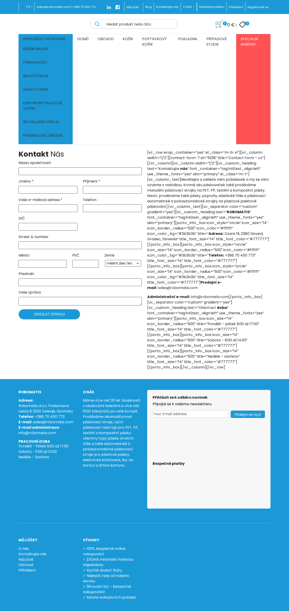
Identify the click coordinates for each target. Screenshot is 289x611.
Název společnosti (35, 162)
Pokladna (187, 39)
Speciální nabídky (249, 41)
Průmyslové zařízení (43, 135)
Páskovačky (35, 62)
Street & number (34, 236)
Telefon (89, 199)
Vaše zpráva (30, 292)
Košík (128, 39)
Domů (83, 39)
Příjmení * (91, 181)
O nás (24, 548)
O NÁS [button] (188, 7)
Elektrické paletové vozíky (42, 105)
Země (109, 255)
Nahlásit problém (211, 7)
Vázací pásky (35, 89)
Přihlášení (236, 7)
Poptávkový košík (154, 41)
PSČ (75, 255)
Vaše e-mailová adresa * (41, 199)
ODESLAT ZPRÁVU (49, 314)
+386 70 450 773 (84, 7)
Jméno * (26, 181)
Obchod (106, 39)
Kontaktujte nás (33, 554)
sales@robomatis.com (178, 287)
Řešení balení (35, 48)
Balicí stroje (36, 76)
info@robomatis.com (209, 296)
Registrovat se (257, 7)
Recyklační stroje (41, 122)
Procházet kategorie (44, 39)
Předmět (26, 273)
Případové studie (216, 41)
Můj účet (132, 7)
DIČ (22, 218)
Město (24, 255)
